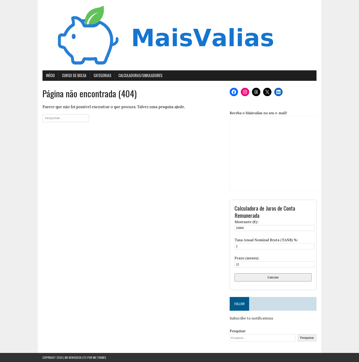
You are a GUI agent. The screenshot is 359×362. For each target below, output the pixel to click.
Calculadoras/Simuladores (140, 75)
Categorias (102, 75)
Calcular (273, 277)
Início (50, 75)
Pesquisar (238, 330)
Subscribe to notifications (251, 318)
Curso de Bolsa (74, 75)
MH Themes (99, 357)
